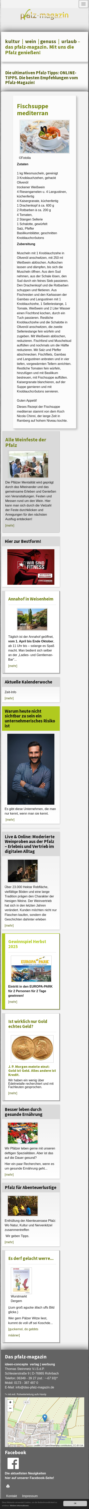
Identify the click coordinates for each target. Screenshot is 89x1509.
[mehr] (9, 525)
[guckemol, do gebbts (23, 1329)
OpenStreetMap (52, 1445)
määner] (14, 1335)
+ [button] (10, 1403)
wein (30, 41)
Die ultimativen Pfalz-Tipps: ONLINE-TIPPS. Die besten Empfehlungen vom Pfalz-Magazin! (41, 77)
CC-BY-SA (78, 1445)
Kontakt (11, 1496)
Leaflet (37, 1445)
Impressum (30, 1496)
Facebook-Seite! (42, 1478)
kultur (12, 41)
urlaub (69, 41)
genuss (48, 41)
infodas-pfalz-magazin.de (35, 1387)
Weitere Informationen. (19, 1505)
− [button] (10, 1409)
